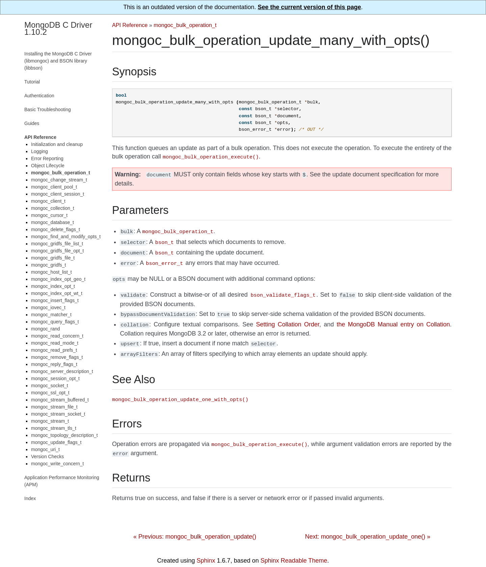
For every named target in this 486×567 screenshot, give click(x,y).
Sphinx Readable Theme (294, 551)
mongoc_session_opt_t (55, 378)
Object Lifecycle (47, 165)
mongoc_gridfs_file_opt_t (57, 250)
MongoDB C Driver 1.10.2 (58, 28)
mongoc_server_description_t (62, 371)
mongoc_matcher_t (51, 314)
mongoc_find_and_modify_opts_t (66, 236)
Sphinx (206, 551)
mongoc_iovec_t (48, 307)
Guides (31, 123)
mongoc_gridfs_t (48, 265)
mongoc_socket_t (49, 385)
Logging (39, 151)
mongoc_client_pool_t (54, 187)
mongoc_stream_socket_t (58, 414)
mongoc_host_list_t (51, 272)
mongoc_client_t (48, 201)
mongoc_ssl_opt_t (50, 392)
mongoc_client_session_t (57, 194)
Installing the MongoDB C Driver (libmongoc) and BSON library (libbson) (58, 61)
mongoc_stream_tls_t (53, 428)
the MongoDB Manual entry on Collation (393, 318)
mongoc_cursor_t (49, 215)
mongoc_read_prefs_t (54, 350)
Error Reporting (47, 158)
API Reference (129, 25)
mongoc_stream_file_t (54, 407)
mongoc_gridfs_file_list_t (57, 243)
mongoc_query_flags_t (55, 321)
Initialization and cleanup (57, 144)
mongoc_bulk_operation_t (185, 25)
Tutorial (32, 81)
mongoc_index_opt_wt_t (56, 293)
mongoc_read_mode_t (54, 343)
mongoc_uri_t (45, 449)
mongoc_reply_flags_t (54, 364)
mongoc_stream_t (50, 421)
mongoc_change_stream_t (59, 179)
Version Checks (47, 456)
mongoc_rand (45, 328)
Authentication (39, 95)
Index (30, 498)
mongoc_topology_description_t (64, 435)
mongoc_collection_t (52, 208)
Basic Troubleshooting (47, 109)
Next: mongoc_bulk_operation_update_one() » (367, 527)
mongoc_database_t (52, 222)
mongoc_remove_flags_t (57, 357)
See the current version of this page (309, 7)
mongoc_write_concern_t (57, 463)
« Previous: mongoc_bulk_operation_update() (194, 527)
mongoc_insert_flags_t (55, 300)
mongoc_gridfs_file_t (53, 258)
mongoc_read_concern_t (57, 336)
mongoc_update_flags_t (56, 442)
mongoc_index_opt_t (53, 286)
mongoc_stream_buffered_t (60, 399)
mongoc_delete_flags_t (55, 229)
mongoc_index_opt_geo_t (58, 279)
